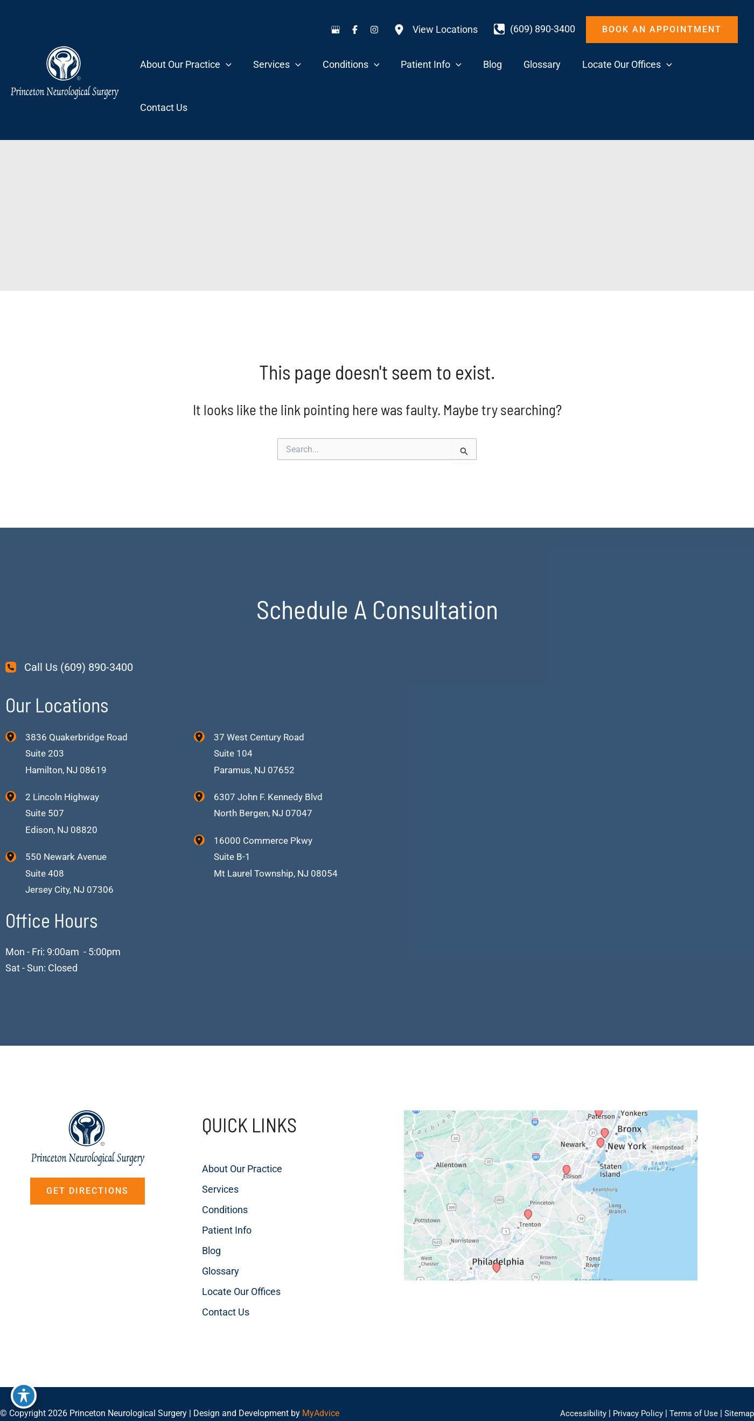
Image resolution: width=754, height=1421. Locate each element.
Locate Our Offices (229, 1253)
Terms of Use (691, 1394)
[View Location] (15, 695)
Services (208, 1151)
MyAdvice (320, 1394)
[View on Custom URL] (567, 1186)
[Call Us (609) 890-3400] (69, 626)
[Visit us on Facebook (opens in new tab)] (355, 29)
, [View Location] (64, 773)
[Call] (534, 29)
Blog (199, 1212)
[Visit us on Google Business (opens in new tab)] (335, 29)
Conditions (213, 1171)
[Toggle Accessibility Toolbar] (24, 1397)
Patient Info (215, 1192)
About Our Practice (230, 1130)
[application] (298, 65)
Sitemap (738, 1394)
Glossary (208, 1232)
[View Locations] (436, 30)
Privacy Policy (632, 1394)
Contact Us (214, 1273)
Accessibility (575, 1394)
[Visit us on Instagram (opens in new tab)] (374, 29)
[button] (662, 29)
